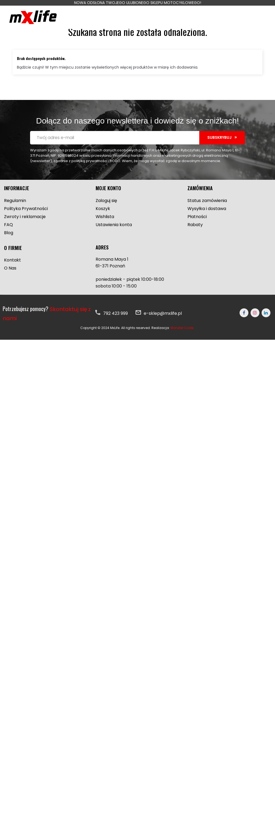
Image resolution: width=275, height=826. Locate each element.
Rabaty (195, 236)
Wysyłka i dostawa (206, 219)
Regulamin (15, 211)
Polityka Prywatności (26, 219)
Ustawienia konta (114, 236)
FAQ (8, 236)
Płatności (197, 228)
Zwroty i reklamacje (25, 228)
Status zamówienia (207, 211)
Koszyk (103, 219)
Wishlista (105, 228)
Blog (8, 244)
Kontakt (12, 271)
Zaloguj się (106, 211)
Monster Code (182, 339)
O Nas (10, 279)
